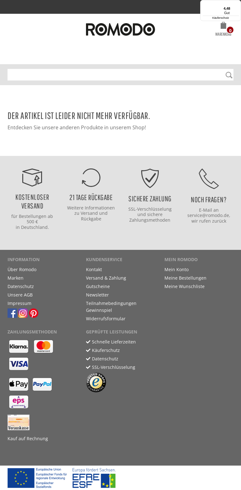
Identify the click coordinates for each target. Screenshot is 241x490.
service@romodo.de (208, 215)
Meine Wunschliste (184, 286)
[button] (223, 30)
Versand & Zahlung (106, 278)
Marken (16, 278)
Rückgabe (91, 219)
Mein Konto (176, 269)
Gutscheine (98, 286)
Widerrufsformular (106, 319)
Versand (89, 213)
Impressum (19, 303)
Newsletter (97, 295)
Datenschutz (21, 286)
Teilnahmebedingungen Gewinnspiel (111, 306)
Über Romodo (22, 269)
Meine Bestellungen (185, 278)
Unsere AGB (20, 295)
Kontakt (94, 269)
